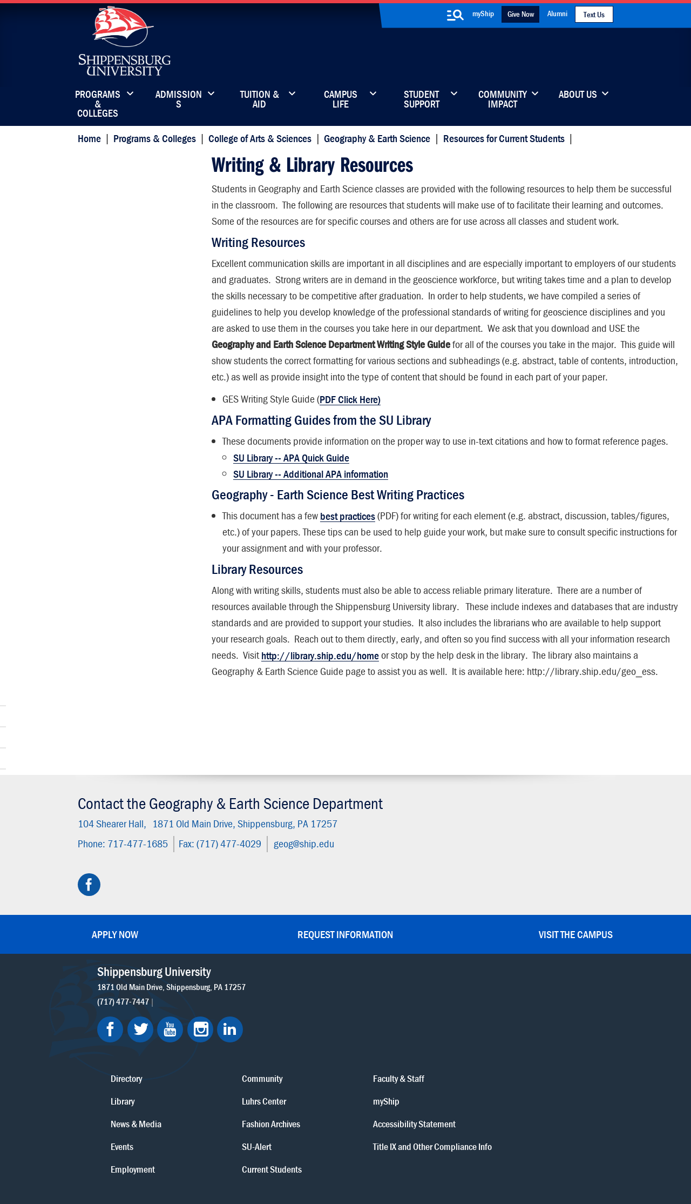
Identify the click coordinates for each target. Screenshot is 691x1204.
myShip (483, 13)
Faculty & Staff (504, 985)
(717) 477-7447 (126, 988)
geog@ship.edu (301, 831)
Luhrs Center (406, 1008)
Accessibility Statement (520, 1031)
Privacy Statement (210, 1157)
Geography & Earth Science (375, 138)
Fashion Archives (413, 1031)
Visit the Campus (576, 921)
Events (300, 1053)
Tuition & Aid (259, 100)
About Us (578, 95)
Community (404, 985)
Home (86, 138)
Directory (305, 985)
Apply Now (115, 921)
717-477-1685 (135, 831)
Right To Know (403, 1157)
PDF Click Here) (349, 445)
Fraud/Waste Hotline (371, 1167)
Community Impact (502, 100)
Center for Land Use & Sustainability (129, 240)
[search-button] (455, 15)
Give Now (520, 14)
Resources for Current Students (501, 138)
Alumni (557, 13)
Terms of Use (271, 1157)
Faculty (99, 213)
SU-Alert (399, 1053)
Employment (311, 1076)
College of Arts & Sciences (257, 138)
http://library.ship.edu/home (549, 717)
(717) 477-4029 (226, 831)
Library (301, 1008)
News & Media (314, 1031)
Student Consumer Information (281, 1167)
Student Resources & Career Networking (141, 187)
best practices (346, 578)
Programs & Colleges (97, 100)
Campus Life (340, 100)
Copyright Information (335, 1157)
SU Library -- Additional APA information (309, 536)
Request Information (345, 921)
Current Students (414, 1076)
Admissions (178, 100)
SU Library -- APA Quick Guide (290, 519)
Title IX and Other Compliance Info (508, 1060)
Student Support (421, 100)
